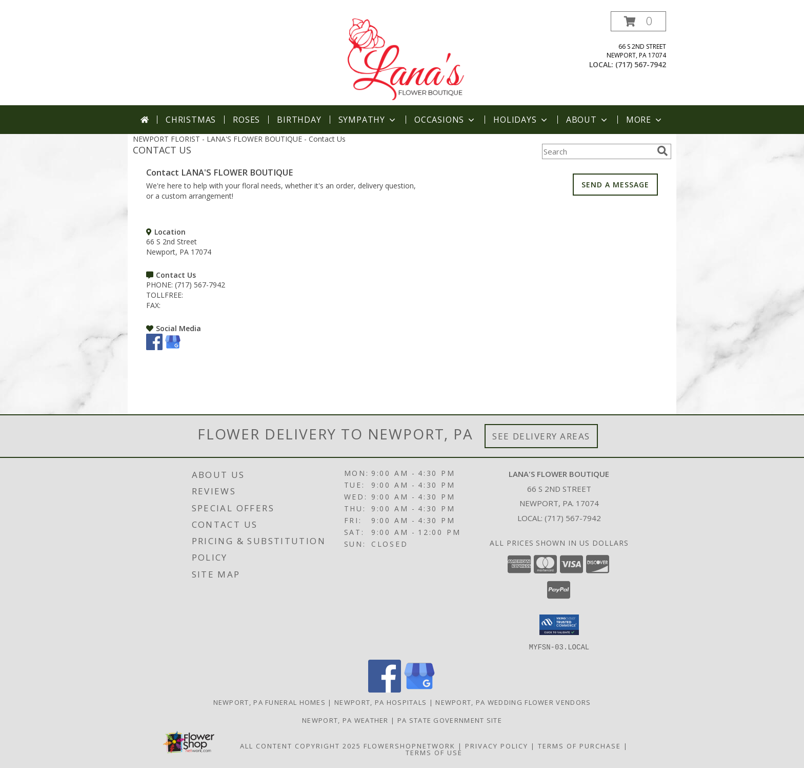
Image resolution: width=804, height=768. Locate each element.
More (645, 119)
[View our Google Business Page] (173, 347)
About (587, 119)
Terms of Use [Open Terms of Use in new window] (434, 752)
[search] (662, 151)
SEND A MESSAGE (615, 184)
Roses (246, 119)
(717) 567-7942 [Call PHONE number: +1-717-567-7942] (200, 285)
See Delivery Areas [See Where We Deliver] (541, 436)
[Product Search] (597, 151)
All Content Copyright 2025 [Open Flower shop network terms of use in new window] (300, 745)
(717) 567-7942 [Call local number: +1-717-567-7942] (640, 64)
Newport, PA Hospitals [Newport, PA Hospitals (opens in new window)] (380, 701)
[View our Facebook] (154, 347)
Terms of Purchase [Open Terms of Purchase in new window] (579, 745)
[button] (638, 21)
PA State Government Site (449, 719)
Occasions (445, 119)
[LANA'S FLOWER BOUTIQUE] (403, 58)
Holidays (521, 119)
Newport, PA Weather (345, 719)
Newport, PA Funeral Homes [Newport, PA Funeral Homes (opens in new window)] (269, 701)
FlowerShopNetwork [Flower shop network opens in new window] (409, 745)
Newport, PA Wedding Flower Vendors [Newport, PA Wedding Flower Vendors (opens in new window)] (513, 701)
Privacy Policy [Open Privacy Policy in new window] (496, 745)
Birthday (299, 119)
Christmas (191, 119)
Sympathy (367, 119)
